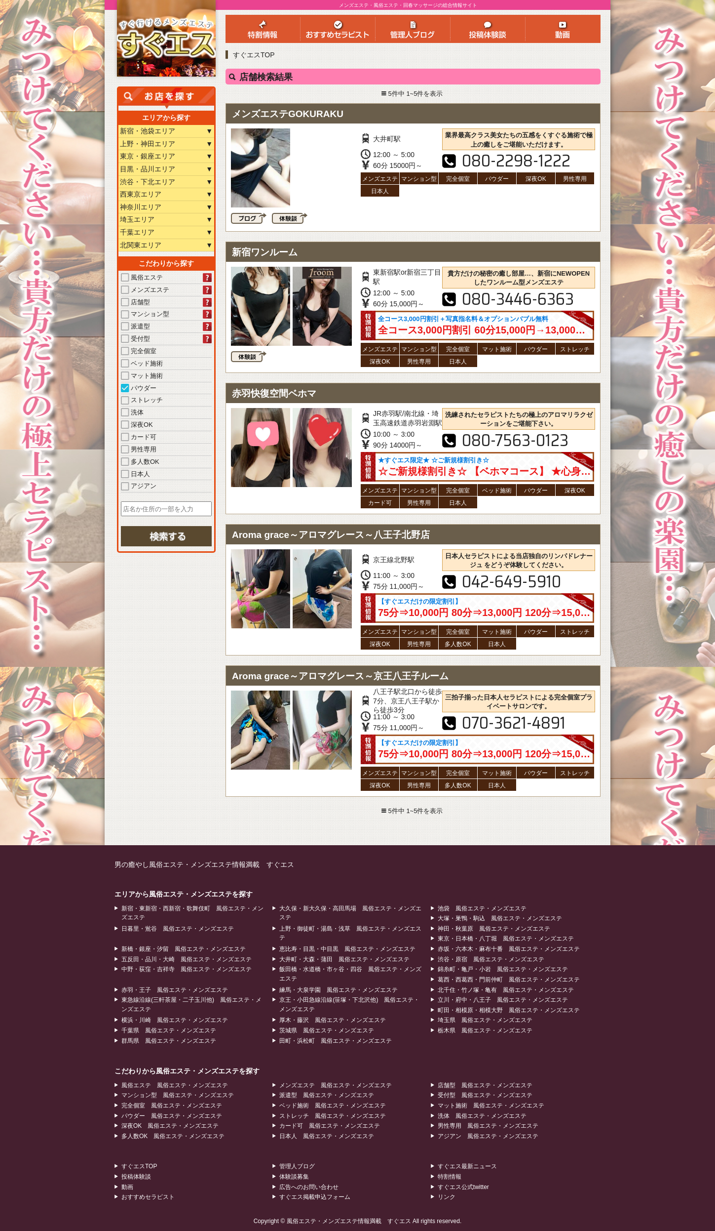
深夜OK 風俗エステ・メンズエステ (170, 1125)
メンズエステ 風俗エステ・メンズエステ (335, 1085)
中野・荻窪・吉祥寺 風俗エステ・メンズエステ (186, 969)
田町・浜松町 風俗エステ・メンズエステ (335, 1040)
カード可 (138, 437)
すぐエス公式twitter (463, 1187)
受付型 (135, 338)
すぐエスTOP (254, 55)
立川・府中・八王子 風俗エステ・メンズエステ (503, 999)
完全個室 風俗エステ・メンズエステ (171, 1105)
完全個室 (138, 351)
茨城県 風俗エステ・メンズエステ (326, 1030)
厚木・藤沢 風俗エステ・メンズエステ (332, 1020)
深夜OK (137, 424)
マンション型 (145, 314)
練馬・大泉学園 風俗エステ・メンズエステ (338, 989)
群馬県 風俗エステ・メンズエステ (168, 1040)
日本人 (135, 474)
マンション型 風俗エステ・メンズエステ (177, 1095)
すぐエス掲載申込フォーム (314, 1196)
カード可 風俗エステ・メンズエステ (329, 1125)
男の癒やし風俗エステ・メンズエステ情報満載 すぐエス (204, 864)
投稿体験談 (136, 1176)
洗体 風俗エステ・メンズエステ (482, 1115)
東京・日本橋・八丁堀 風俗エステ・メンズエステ (506, 938)
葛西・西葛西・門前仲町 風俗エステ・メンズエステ (509, 979)
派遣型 (135, 326)
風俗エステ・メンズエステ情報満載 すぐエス (349, 1221)
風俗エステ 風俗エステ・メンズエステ (174, 1085)
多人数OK (140, 461)
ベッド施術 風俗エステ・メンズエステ (332, 1105)
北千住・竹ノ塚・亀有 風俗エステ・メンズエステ (506, 989)
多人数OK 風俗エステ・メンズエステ (173, 1136)
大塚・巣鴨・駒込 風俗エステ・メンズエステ (500, 918)
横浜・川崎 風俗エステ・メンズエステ (174, 1020)
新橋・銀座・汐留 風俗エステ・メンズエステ (183, 948)
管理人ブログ (297, 1166)
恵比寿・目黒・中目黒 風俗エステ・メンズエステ (347, 948)
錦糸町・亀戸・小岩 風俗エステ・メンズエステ (503, 969)
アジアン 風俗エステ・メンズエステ (488, 1136)
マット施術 (142, 375)
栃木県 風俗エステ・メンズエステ (485, 1030)
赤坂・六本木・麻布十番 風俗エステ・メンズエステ (509, 948)
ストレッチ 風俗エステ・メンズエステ (332, 1115)
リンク (446, 1196)
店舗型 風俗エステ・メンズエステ (485, 1085)
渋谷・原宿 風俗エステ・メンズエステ (491, 959)
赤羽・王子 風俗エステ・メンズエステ (174, 989)
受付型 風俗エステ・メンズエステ (485, 1095)
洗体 (132, 412)
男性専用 (138, 449)
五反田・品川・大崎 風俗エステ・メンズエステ (186, 959)
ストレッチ (142, 400)
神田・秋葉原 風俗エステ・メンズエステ (494, 928)
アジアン (138, 486)
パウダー (138, 388)
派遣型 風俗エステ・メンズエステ (326, 1095)
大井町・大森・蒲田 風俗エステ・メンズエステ (344, 959)
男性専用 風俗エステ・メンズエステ (488, 1125)
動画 (127, 1187)
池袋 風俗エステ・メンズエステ (482, 908)
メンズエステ (145, 289)
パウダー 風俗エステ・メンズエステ (171, 1115)
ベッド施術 (142, 363)
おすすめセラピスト (148, 1196)
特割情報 (449, 1176)
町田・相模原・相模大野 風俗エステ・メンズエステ (509, 1010)
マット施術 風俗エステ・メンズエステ (491, 1105)
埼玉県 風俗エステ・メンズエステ (485, 1020)
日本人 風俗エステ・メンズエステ (326, 1136)
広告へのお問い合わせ (309, 1187)
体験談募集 (294, 1176)
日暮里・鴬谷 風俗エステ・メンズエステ (177, 928)
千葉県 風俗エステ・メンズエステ (168, 1030)
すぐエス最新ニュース (467, 1166)
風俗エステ (142, 277)
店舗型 (135, 302)
